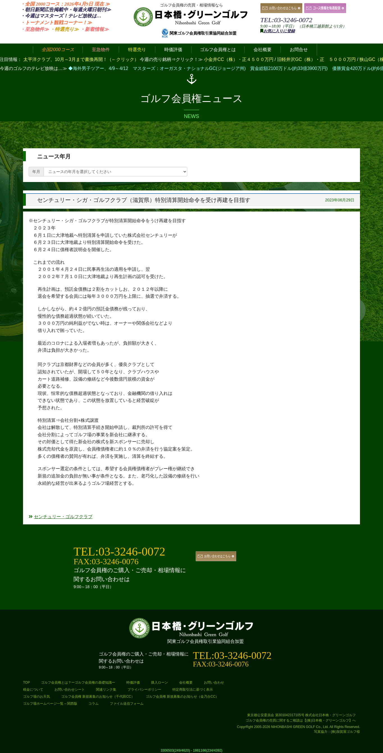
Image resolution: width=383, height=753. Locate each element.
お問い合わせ (214, 682)
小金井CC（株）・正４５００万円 (239, 59)
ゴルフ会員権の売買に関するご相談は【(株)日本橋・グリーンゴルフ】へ (301, 720)
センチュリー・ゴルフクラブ (60, 516)
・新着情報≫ (94, 29)
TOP (26, 682)
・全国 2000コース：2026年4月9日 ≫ (65, 4)
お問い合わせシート (69, 689)
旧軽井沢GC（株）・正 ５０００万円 (317, 59)
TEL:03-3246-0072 (286, 20)
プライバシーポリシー (144, 689)
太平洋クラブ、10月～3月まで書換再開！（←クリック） (81, 59)
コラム (93, 704)
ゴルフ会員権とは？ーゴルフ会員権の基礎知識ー (78, 682)
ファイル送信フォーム (126, 704)
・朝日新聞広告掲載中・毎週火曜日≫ (65, 9)
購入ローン (159, 682)
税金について (33, 689)
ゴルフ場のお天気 (36, 697)
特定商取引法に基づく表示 (192, 689)
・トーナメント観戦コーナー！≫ (56, 22)
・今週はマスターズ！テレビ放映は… (60, 16)
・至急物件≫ (34, 29)
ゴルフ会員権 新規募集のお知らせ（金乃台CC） (182, 697)
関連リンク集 (106, 689)
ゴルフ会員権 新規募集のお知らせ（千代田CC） (97, 697)
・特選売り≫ (64, 29)
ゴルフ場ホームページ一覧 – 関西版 (50, 704)
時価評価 (133, 682)
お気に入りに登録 (279, 31)
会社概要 (186, 682)
